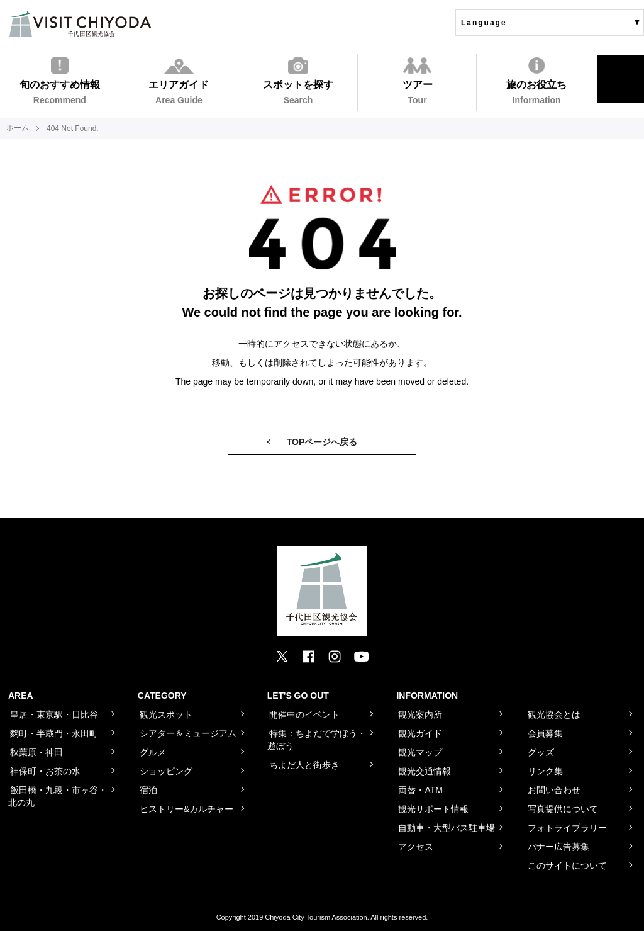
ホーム (17, 128)
